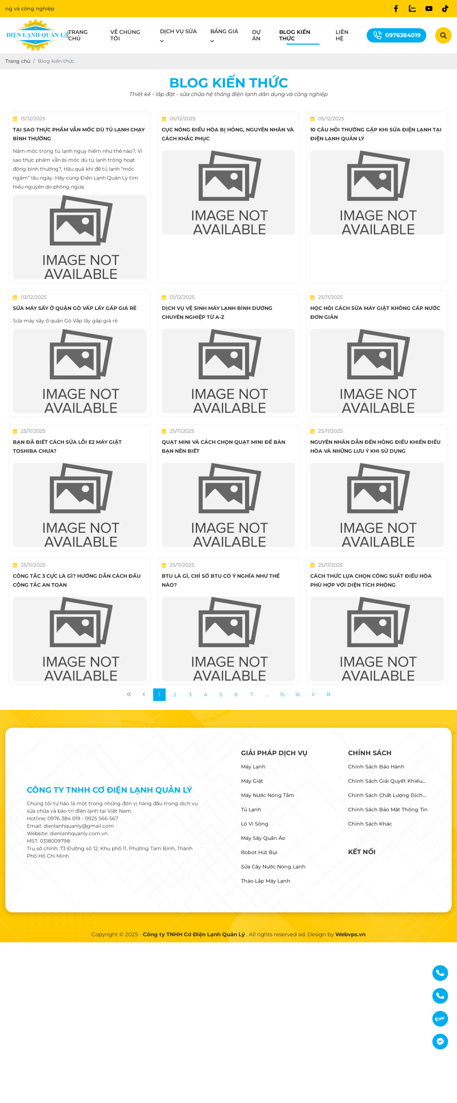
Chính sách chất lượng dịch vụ (385, 796)
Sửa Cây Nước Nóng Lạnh (273, 866)
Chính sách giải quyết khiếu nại (385, 782)
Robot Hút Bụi (259, 852)
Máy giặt (252, 781)
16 (297, 694)
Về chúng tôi (125, 35)
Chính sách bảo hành (376, 766)
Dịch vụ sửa (178, 31)
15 (282, 694)
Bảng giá (224, 31)
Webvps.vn (350, 934)
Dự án (256, 35)
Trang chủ (78, 35)
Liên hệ (342, 35)
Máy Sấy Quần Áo (263, 838)
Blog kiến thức (294, 35)
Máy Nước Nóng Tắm (267, 795)
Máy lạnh (253, 766)
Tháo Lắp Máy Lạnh (265, 881)
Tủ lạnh (251, 809)
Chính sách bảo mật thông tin (388, 809)
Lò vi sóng (254, 824)
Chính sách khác (370, 824)
